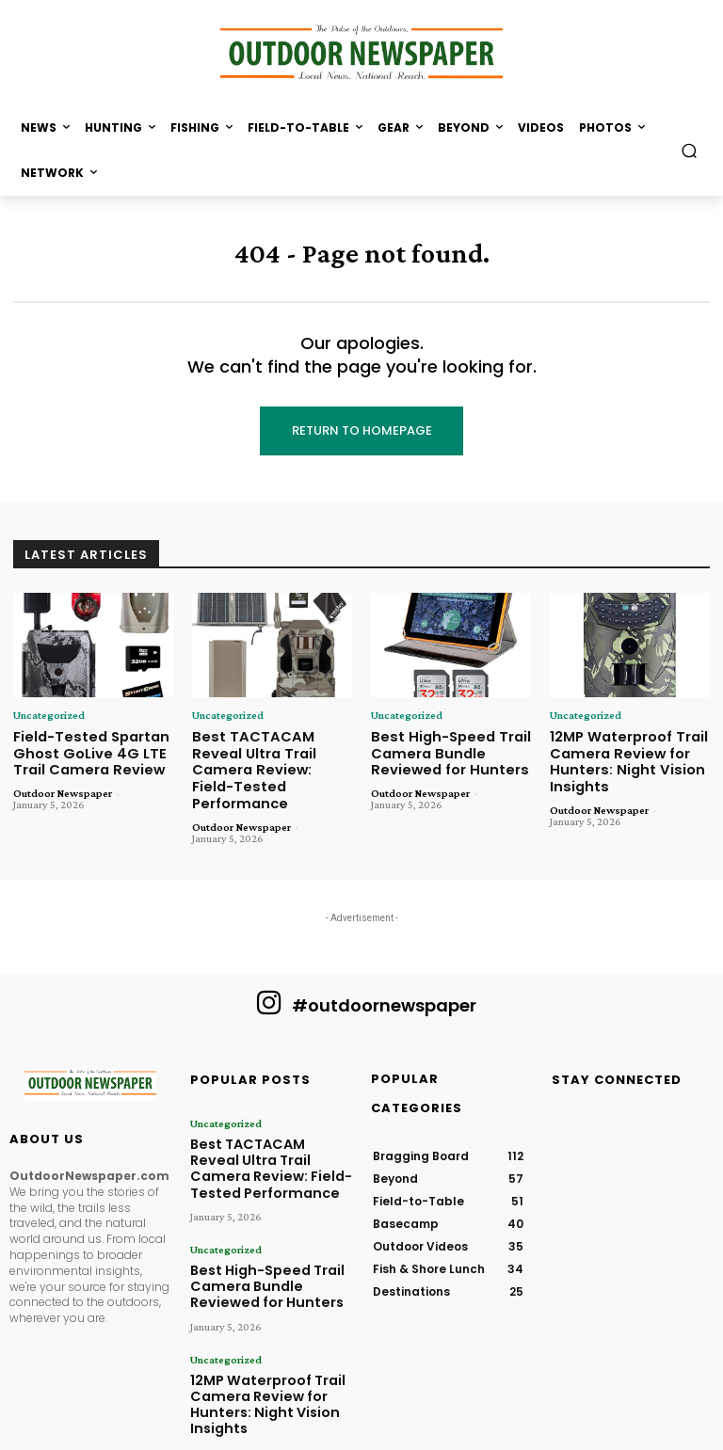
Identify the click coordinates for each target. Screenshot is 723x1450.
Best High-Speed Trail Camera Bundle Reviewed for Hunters (443, 749)
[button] (689, 150)
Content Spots (457, 1432)
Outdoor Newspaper (62, 787)
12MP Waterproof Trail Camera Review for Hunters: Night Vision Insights (622, 757)
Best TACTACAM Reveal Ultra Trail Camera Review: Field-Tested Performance (268, 757)
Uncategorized (48, 715)
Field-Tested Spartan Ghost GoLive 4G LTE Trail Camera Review (84, 749)
